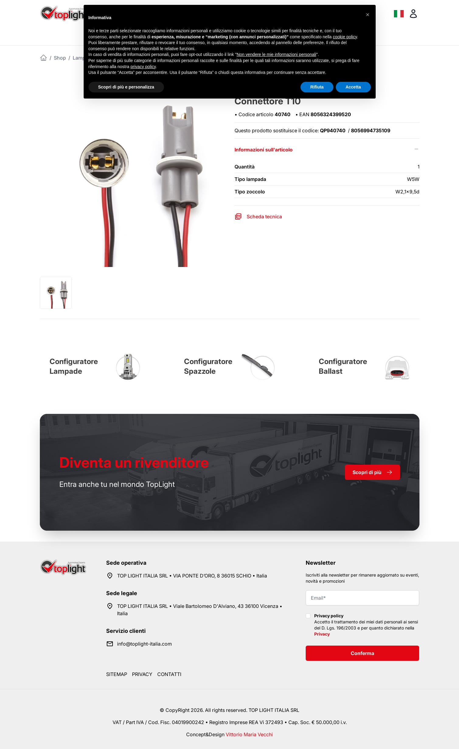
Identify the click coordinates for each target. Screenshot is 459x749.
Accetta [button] (353, 87)
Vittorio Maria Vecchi (249, 734)
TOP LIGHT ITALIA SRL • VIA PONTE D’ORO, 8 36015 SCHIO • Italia (192, 576)
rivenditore (134, 462)
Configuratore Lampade (74, 366)
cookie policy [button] (345, 36)
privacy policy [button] (143, 66)
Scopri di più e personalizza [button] (126, 87)
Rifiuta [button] (317, 87)
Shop (60, 58)
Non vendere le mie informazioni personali (276, 54)
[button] (368, 14)
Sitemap (116, 674)
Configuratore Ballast (343, 366)
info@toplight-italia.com (144, 644)
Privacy (322, 633)
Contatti (169, 674)
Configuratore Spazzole (208, 366)
